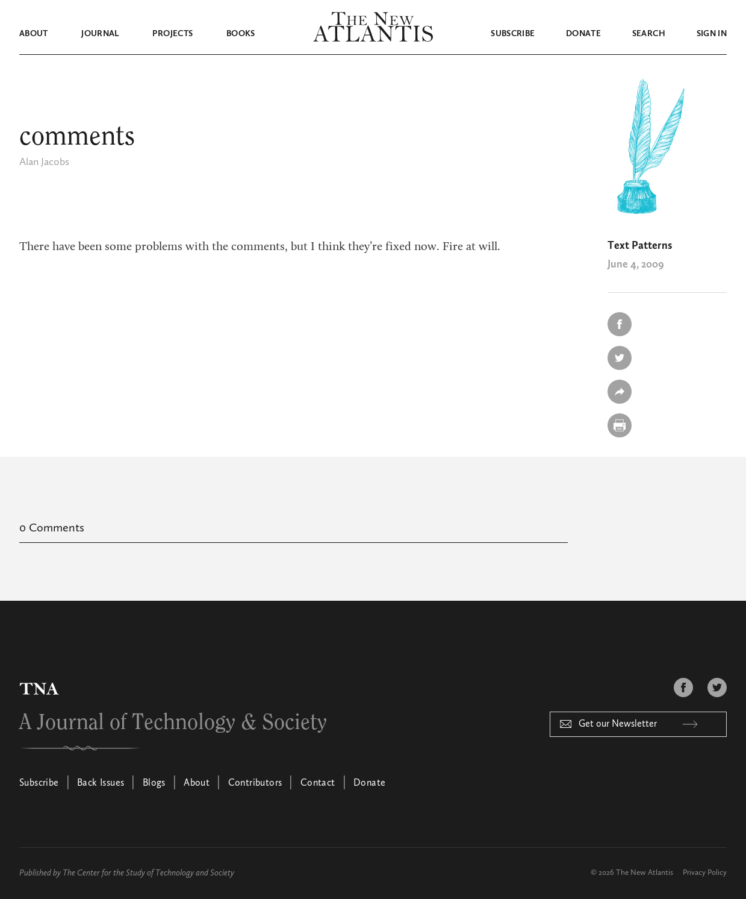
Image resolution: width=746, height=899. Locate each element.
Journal (100, 34)
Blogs (154, 783)
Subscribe (513, 34)
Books (240, 34)
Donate (583, 34)
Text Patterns (640, 245)
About (33, 34)
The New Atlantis (644, 873)
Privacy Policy (705, 873)
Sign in (712, 34)
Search (648, 34)
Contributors (255, 783)
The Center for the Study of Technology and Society (148, 873)
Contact (317, 783)
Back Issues (100, 783)
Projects (172, 34)
